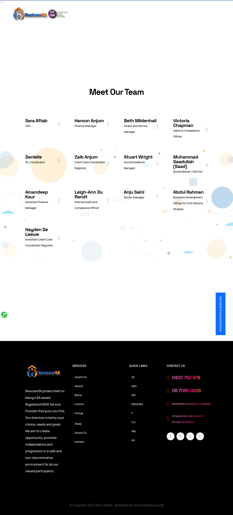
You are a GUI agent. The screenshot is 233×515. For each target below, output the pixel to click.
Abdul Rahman (188, 192)
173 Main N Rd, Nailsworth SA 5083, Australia (187, 419)
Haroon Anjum (89, 121)
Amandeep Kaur (36, 194)
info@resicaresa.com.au (191, 404)
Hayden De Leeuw (36, 231)
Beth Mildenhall (140, 121)
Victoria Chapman (183, 123)
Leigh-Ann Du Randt (89, 194)
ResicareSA (155, 505)
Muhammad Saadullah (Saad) (185, 161)
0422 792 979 (186, 378)
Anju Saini (134, 192)
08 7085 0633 (186, 391)
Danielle (33, 157)
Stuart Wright (138, 157)
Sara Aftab (36, 121)
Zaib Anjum (86, 157)
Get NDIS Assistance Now (220, 313)
